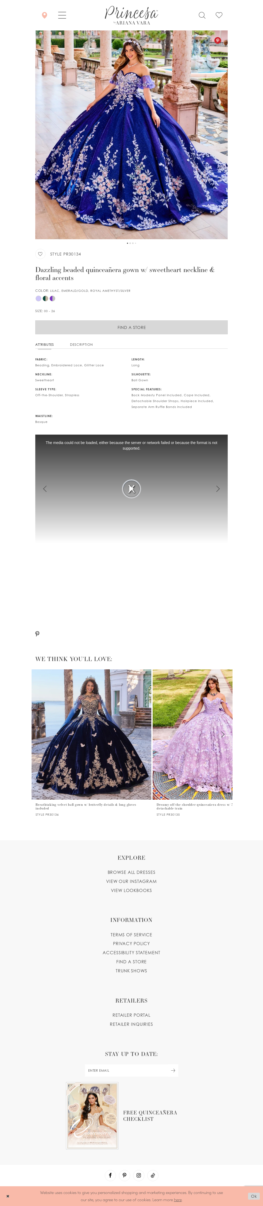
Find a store (131, 961)
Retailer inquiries (131, 1024)
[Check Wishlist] (219, 15)
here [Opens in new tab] (178, 1199)
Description (81, 345)
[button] (62, 15)
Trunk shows (131, 970)
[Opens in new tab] (131, 1115)
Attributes (44, 345)
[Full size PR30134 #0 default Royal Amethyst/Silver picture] (131, 134)
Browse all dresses (132, 872)
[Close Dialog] (8, 1196)
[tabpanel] (131, 134)
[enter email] (131, 1070)
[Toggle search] (202, 15)
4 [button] (135, 243)
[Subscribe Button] (173, 1070)
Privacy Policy (131, 943)
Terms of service (131, 934)
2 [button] (130, 243)
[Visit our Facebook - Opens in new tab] (110, 1175)
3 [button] (133, 243)
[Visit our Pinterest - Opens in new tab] (124, 1175)
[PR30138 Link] (91, 742)
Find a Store (132, 327)
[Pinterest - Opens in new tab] (218, 40)
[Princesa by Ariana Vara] (131, 15)
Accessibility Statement (131, 952)
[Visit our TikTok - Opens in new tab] (152, 1175)
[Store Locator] (44, 15)
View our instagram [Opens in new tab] (131, 881)
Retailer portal (131, 1015)
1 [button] (127, 243)
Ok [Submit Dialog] (254, 1196)
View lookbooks (131, 890)
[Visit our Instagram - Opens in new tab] (138, 1175)
